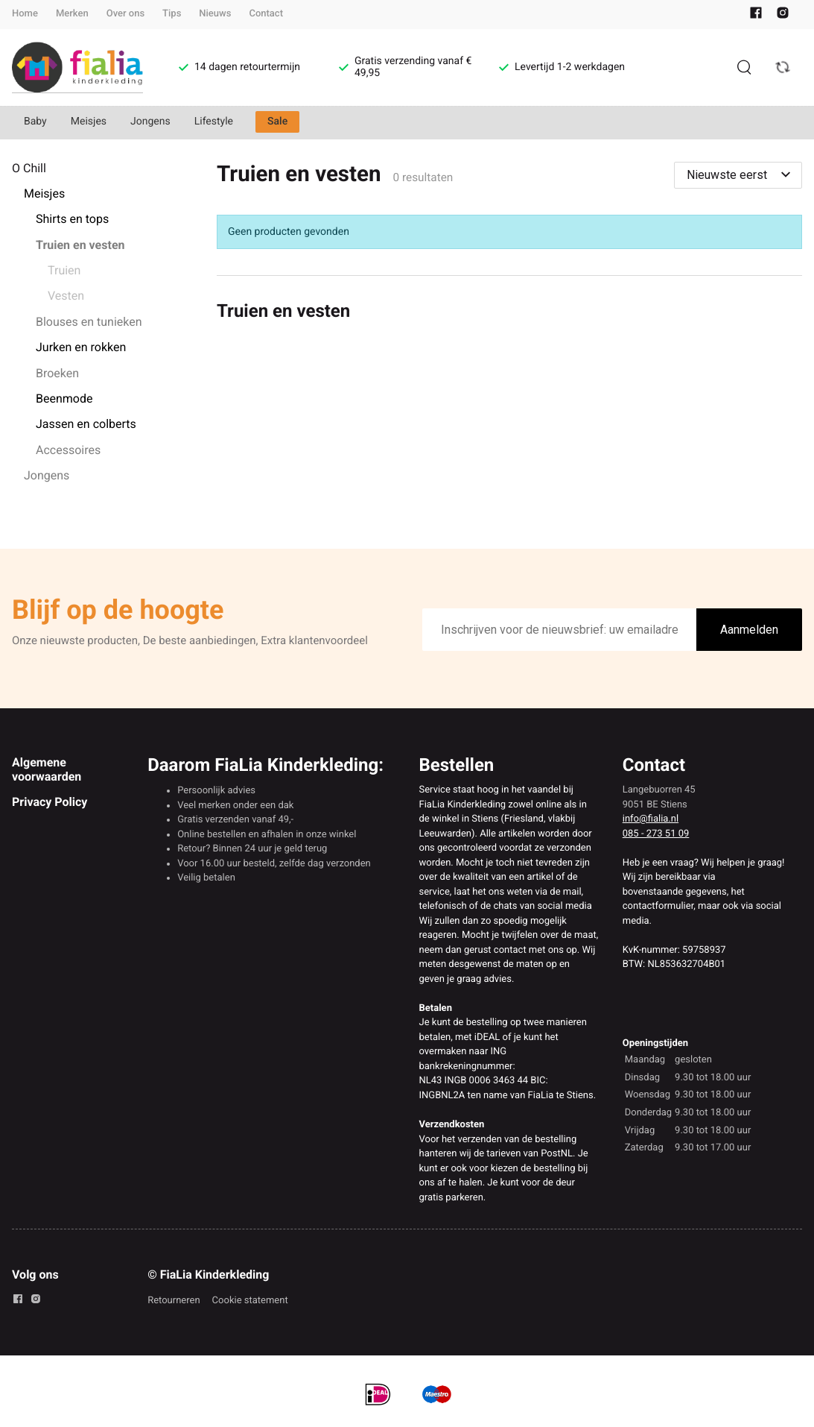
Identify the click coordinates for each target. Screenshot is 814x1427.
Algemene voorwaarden (46, 769)
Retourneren (173, 1300)
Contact (266, 13)
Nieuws (215, 13)
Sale (277, 121)
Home (25, 13)
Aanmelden (749, 630)
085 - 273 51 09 (656, 833)
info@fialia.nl (650, 819)
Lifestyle (213, 121)
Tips (171, 13)
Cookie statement (250, 1300)
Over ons (125, 13)
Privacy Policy (49, 802)
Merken (72, 13)
